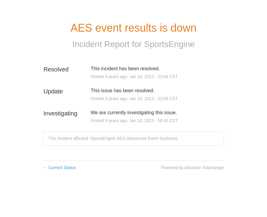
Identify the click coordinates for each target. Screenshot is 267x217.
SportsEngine (169, 44)
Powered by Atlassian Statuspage (192, 167)
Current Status (59, 167)
